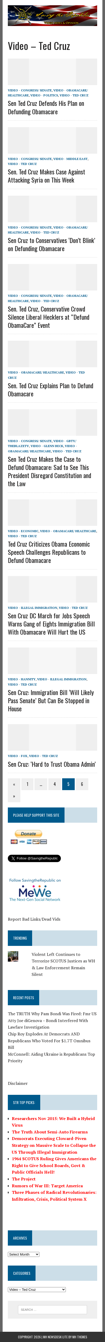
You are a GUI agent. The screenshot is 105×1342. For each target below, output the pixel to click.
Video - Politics (44, 95)
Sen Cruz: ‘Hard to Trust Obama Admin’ (52, 764)
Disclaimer (18, 1083)
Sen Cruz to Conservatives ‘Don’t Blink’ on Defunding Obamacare (51, 244)
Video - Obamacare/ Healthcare (36, 372)
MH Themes (79, 1337)
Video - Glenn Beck (47, 446)
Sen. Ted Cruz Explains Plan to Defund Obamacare (50, 389)
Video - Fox (17, 756)
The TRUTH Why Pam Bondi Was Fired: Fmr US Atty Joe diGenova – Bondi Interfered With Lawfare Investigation (52, 1020)
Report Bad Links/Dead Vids (34, 919)
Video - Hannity (22, 679)
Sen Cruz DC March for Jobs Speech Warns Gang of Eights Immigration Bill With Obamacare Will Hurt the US (51, 623)
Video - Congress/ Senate (30, 90)
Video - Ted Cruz (74, 95)
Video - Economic (23, 531)
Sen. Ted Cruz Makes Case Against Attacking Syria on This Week (46, 175)
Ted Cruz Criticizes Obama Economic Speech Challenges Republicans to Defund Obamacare (49, 552)
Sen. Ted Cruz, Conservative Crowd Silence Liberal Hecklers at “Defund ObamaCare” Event (48, 317)
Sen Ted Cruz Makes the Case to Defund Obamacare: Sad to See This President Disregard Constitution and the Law (49, 471)
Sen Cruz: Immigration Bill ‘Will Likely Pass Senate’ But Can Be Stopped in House (51, 700)
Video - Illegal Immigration (32, 608)
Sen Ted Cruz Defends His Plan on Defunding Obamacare (46, 107)
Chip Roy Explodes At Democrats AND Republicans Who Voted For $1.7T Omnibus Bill (49, 1040)
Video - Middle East (70, 159)
